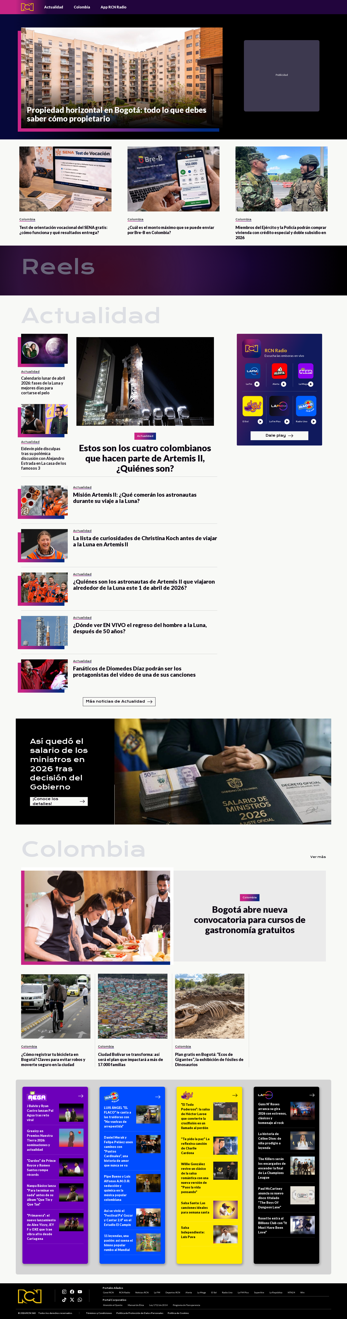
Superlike (259, 1292)
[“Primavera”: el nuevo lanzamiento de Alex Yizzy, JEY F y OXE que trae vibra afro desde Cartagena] (55, 1228)
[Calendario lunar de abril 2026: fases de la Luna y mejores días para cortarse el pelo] (44, 349)
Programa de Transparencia (186, 1305)
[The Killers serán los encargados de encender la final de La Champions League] (286, 1170)
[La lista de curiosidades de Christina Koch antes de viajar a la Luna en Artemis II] (44, 544)
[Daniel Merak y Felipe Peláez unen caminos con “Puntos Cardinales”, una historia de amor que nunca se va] (132, 1152)
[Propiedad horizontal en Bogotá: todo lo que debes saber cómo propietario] (122, 77)
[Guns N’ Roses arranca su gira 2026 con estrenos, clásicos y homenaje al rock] (286, 1115)
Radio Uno (226, 1292)
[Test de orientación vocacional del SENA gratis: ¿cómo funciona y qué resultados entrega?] (65, 179)
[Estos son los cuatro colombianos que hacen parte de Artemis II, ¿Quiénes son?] (145, 403)
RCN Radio (124, 1292)
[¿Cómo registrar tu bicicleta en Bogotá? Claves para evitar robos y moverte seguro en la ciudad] (55, 1006)
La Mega (201, 1292)
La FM (157, 1292)
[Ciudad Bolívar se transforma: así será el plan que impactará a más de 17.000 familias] (132, 1006)
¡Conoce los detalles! (59, 801)
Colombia (82, 7)
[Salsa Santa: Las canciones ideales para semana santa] (209, 1211)
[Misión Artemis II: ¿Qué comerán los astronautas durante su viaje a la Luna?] (44, 501)
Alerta (188, 1292)
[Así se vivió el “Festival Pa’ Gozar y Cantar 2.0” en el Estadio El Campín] (132, 1219)
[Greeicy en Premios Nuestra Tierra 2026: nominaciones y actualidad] (55, 1142)
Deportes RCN (172, 1292)
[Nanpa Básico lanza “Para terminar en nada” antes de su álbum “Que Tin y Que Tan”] (55, 1196)
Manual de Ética (135, 1305)
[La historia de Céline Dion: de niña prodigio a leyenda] (286, 1142)
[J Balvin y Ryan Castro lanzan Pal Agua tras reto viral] (55, 1114)
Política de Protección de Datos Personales (139, 1313)
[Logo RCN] (30, 1296)
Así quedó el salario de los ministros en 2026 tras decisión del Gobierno (59, 764)
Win (302, 1292)
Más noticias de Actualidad (119, 701)
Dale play (279, 435)
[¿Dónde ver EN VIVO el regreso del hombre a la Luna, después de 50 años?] (44, 631)
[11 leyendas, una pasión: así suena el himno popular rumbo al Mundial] (132, 1244)
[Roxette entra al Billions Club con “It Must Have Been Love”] (286, 1226)
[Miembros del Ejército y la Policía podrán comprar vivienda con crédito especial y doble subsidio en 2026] (281, 179)
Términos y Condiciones (99, 1313)
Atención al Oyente (112, 1305)
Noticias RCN (141, 1292)
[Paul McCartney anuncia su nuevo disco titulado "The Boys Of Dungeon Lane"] (286, 1199)
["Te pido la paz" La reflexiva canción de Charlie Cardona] (209, 1147)
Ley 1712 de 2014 (158, 1305)
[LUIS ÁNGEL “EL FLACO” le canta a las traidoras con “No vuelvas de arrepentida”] (132, 1118)
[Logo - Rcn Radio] (27, 7)
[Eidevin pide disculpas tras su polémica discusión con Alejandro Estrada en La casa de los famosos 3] (44, 419)
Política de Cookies (178, 1313)
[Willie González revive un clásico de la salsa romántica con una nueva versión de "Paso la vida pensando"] (209, 1179)
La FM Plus (242, 1292)
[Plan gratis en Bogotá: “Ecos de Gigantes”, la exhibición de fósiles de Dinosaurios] (209, 1006)
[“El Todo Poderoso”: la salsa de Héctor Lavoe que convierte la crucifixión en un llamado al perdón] (209, 1117)
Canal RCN (108, 1292)
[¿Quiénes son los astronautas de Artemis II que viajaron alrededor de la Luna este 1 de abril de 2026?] (44, 587)
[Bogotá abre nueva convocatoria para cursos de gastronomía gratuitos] (97, 916)
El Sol (213, 1292)
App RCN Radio (113, 7)
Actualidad (53, 7)
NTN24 (291, 1292)
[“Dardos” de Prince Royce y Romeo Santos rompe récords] (55, 1169)
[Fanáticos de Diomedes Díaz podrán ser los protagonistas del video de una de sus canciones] (44, 674)
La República (275, 1292)
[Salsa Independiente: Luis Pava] (209, 1235)
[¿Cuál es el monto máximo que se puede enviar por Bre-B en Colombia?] (174, 179)
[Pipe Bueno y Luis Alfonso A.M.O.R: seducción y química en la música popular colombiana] (132, 1189)
